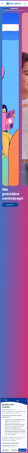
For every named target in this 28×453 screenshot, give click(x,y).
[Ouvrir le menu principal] (2, 3)
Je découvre (10, 204)
